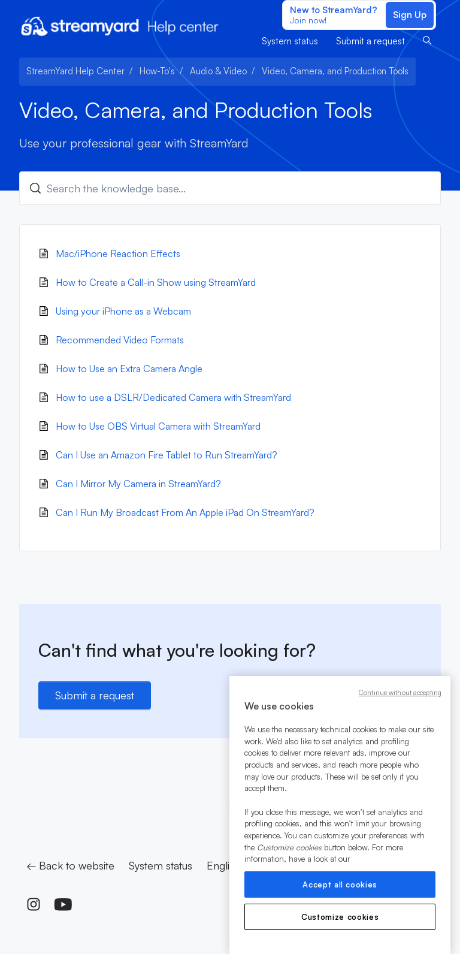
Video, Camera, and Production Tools (335, 71)
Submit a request (370, 41)
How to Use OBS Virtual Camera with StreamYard (158, 426)
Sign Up (409, 14)
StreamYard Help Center (75, 71)
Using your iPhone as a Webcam (123, 311)
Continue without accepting (400, 693)
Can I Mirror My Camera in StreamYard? (138, 484)
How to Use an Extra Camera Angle (129, 369)
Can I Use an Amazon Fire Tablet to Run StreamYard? (166, 455)
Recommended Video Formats (120, 340)
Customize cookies (340, 917)
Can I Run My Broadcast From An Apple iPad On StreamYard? (185, 512)
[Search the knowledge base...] (230, 188)
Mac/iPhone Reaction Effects (118, 253)
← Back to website (70, 865)
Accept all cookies (339, 884)
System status (290, 41)
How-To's (157, 71)
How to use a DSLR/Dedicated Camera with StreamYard (173, 397)
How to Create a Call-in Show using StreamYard (156, 282)
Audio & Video (218, 71)
